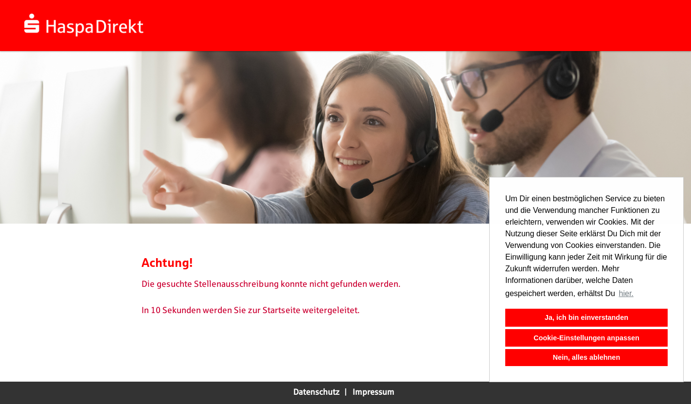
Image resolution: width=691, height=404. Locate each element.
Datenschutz (316, 392)
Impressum (373, 392)
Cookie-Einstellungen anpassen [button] (586, 338)
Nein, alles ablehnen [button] (586, 357)
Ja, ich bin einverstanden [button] (586, 317)
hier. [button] (626, 293)
